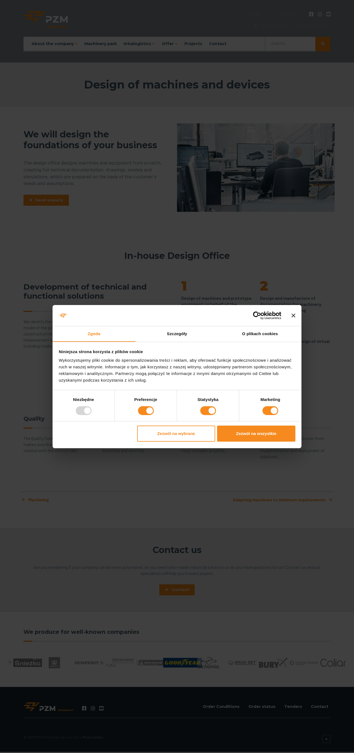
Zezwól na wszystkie (256, 433)
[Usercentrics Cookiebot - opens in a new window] (257, 315)
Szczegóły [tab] (177, 333)
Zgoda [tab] (94, 333)
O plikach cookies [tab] (260, 333)
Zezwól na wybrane (176, 433)
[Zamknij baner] (293, 315)
